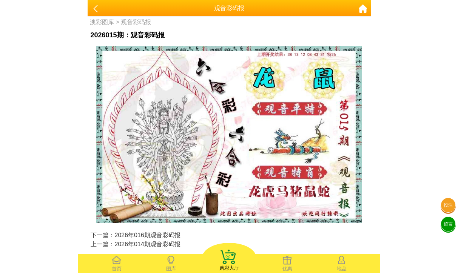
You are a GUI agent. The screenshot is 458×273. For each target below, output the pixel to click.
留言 (448, 224)
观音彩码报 (136, 22)
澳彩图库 (102, 22)
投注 (448, 205)
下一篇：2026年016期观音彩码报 (135, 235)
